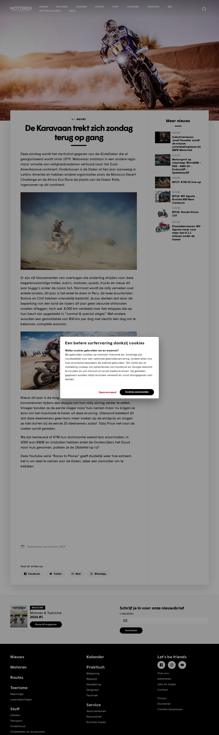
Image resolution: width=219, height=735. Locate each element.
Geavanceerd (107, 392)
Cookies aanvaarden (137, 391)
